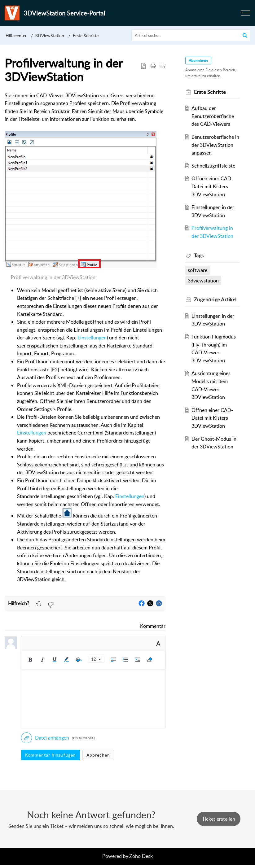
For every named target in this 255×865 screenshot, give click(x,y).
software (197, 270)
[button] (245, 13)
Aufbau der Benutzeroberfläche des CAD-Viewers (212, 116)
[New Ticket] (218, 818)
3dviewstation (203, 280)
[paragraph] (85, 344)
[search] (190, 35)
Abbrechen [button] (98, 755)
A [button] (158, 643)
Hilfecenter (16, 35)
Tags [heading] (199, 255)
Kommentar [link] (152, 626)
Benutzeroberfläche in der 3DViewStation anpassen (215, 144)
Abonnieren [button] (198, 60)
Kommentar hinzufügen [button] (50, 755)
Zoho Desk (141, 856)
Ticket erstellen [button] (218, 818)
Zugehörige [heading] (215, 299)
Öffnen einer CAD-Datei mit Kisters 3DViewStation (212, 186)
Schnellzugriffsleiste (213, 165)
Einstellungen (92, 337)
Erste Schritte (86, 35)
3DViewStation (49, 35)
